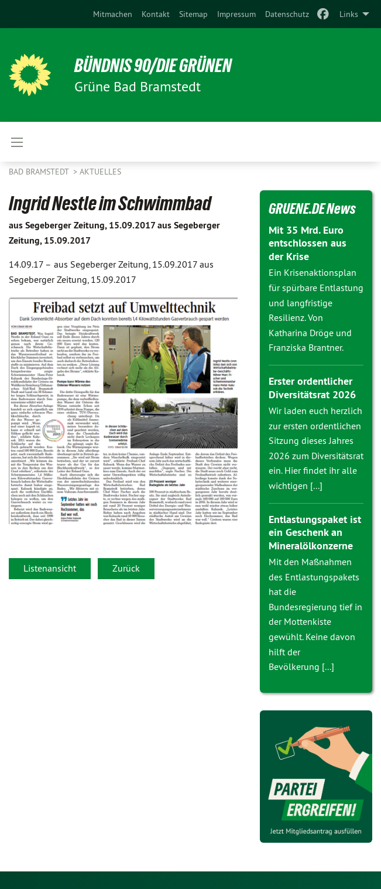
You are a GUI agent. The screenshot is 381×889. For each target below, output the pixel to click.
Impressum (236, 14)
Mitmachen (112, 14)
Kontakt (156, 14)
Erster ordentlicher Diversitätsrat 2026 (312, 387)
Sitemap (193, 14)
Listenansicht (49, 568)
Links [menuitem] (348, 14)
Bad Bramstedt (40, 171)
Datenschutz (287, 14)
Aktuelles (100, 171)
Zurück (126, 568)
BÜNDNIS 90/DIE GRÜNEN (153, 65)
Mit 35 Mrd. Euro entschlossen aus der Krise (307, 243)
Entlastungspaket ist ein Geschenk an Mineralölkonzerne (315, 532)
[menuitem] (112, 14)
